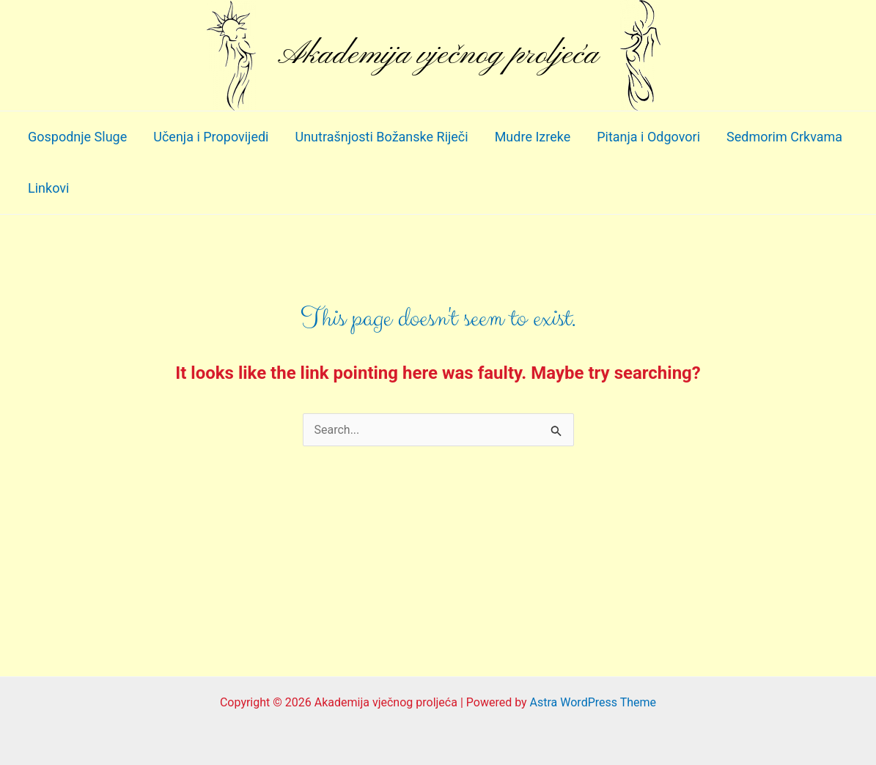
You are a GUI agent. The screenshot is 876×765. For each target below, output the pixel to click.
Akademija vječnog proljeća (438, 54)
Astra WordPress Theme (593, 702)
